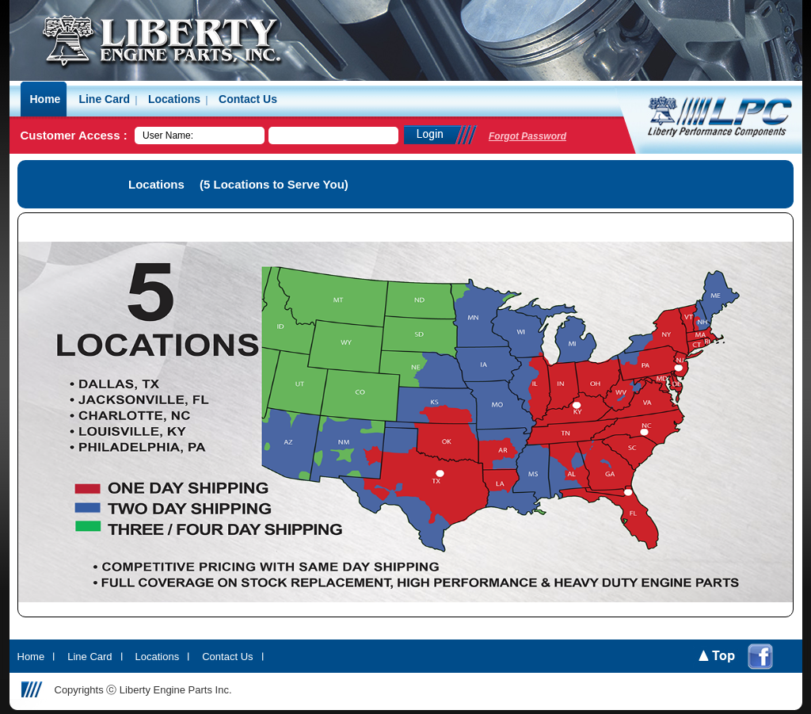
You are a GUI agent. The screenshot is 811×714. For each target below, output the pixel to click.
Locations (157, 656)
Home (31, 656)
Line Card (89, 656)
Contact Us (227, 656)
